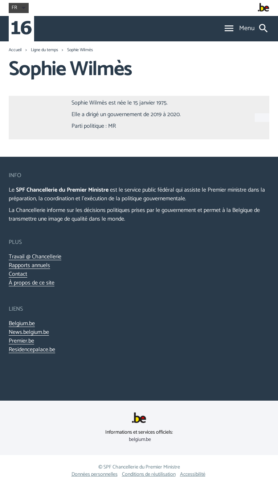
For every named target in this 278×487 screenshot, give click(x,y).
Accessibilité (192, 474)
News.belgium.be (29, 332)
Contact (18, 274)
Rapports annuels (29, 265)
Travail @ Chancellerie (35, 257)
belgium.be (140, 439)
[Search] (263, 28)
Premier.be (21, 341)
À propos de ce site (31, 283)
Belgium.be (22, 323)
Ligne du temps (44, 50)
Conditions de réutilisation (149, 474)
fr (19, 8)
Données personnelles (94, 474)
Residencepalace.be (32, 349)
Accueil (15, 50)
